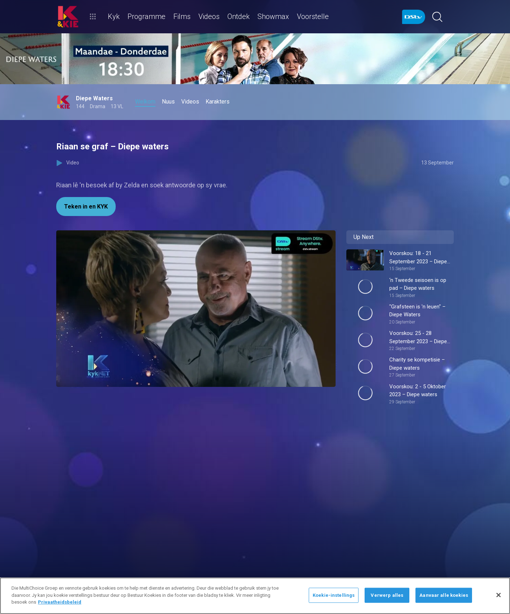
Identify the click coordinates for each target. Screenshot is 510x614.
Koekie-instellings (334, 595)
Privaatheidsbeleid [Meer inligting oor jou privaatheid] (59, 602)
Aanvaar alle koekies (443, 595)
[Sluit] (498, 595)
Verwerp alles (387, 595)
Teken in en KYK (86, 206)
